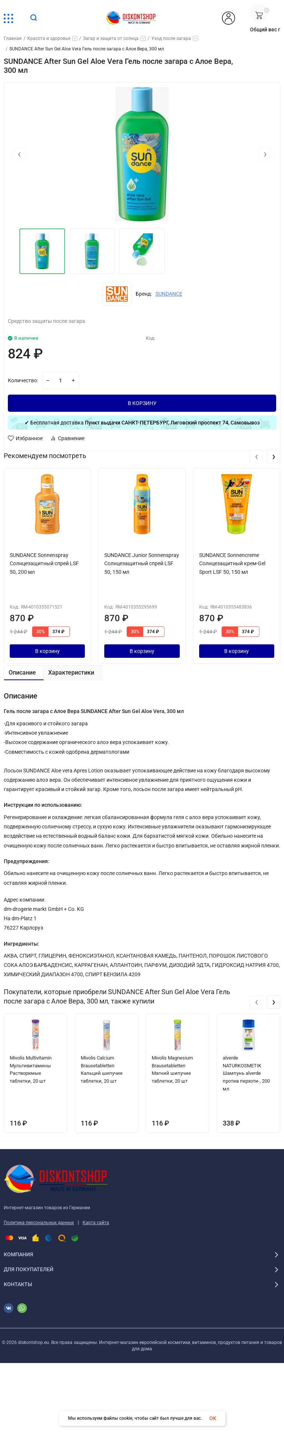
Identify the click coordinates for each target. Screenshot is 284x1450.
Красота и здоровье (48, 38)
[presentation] (19, 154)
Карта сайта (96, 1222)
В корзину (47, 651)
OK (212, 1418)
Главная (13, 38)
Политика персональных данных (39, 1222)
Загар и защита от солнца (111, 38)
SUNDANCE (168, 293)
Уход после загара (171, 38)
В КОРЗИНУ (142, 403)
